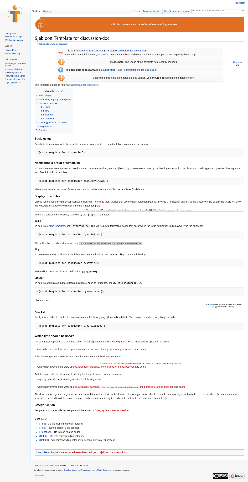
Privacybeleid (39, 474)
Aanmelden (240, 3)
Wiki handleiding (12, 53)
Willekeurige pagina (14, 40)
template (93, 210)
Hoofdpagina (10, 33)
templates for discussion (153, 362)
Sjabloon (36, 11)
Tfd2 (42, 426)
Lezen (137, 11)
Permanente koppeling (15, 79)
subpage (99, 50)
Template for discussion (143, 69)
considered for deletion (130, 386)
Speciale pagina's (13, 72)
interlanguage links (120, 54)
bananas (94, 348)
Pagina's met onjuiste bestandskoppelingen (74, 451)
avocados (83, 348)
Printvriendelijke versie (15, 76)
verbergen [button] (57, 91)
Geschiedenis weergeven (176, 11)
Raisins (88, 340)
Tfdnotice (45, 430)
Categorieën (42, 451)
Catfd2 (43, 438)
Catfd (43, 434)
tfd (237, 65)
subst (127, 69)
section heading (81, 189)
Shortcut (237, 62)
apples (73, 348)
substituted (108, 69)
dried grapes (119, 340)
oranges (119, 348)
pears (143, 348)
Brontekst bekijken (152, 11)
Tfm (42, 422)
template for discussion (85, 84)
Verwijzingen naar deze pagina (15, 64)
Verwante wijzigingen (14, 69)
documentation (84, 50)
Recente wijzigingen (14, 36)
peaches (130, 348)
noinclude (99, 201)
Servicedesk (10, 50)
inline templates (56, 225)
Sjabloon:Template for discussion (53, 44)
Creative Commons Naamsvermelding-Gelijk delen (85, 469)
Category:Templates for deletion (112, 409)
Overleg (47, 11)
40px (60, 52)
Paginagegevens (12, 82)
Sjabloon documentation (112, 451)
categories (103, 54)
